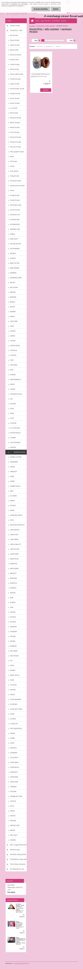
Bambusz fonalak (15, 55)
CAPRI (12, 326)
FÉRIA (12, 413)
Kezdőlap (32, 26)
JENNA (12, 510)
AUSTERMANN (15, 248)
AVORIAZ (13, 253)
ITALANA (13, 505)
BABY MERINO (14, 268)
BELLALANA (14, 287)
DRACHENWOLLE (15, 379)
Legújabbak (57, 46)
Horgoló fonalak (15, 93)
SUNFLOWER (14, 762)
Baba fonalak (14, 50)
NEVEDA (12, 593)
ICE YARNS (13, 496)
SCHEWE (13, 719)
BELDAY (12, 282)
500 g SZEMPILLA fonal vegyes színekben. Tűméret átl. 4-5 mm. (20, 925)
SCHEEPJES (13, 704)
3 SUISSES (13, 685)
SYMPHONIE (14, 777)
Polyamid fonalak (15, 137)
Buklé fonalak (14, 59)
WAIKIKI (12, 830)
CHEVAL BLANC (15, 345)
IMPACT (12, 500)
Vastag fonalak (14, 195)
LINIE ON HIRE (14, 549)
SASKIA (12, 694)
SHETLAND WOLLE (16, 728)
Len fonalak (13, 108)
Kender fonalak (15, 103)
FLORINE (13, 437)
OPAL (12, 607)
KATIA (12, 520)
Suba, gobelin (14, 171)
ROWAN (12, 670)
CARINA (12, 336)
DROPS (12, 384)
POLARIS (13, 636)
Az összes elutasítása (41, 9)
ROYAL (12, 665)
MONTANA (13, 578)
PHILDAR (13, 622)
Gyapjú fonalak (14, 84)
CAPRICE (13, 331)
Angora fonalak (15, 45)
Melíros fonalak (15, 122)
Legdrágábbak (48, 46)
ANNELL (12, 234)
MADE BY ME (14, 559)
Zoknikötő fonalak (15, 205)
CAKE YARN (13, 321)
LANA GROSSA (14, 530)
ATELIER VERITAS (15, 244)
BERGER (12, 292)
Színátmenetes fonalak (17, 185)
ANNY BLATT (14, 239)
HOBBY (12, 481)
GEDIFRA (13, 447)
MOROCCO (13, 583)
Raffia (12, 156)
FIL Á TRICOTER (15, 428)
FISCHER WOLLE (15, 433)
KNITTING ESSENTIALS (17, 525)
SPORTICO (13, 748)
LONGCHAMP (14, 554)
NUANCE (13, 602)
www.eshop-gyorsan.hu (21, 963)
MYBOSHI (13, 588)
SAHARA (13, 690)
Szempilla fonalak (15, 181)
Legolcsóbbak (40, 46)
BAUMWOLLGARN (16, 277)
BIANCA (12, 302)
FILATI (12, 418)
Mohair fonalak (15, 127)
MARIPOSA (13, 563)
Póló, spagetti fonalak (17, 151)
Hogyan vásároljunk (45, 21)
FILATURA (13, 423)
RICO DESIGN (14, 656)
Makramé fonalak (15, 118)
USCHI (12, 806)
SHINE (12, 714)
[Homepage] (32, 20)
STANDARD (13, 753)
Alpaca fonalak (14, 40)
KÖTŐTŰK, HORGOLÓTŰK (18, 854)
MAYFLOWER (14, 568)
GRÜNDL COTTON (15, 457)
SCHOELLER (14, 723)
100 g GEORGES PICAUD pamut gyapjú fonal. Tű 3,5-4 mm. (40, 75)
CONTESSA (13, 350)
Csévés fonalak (15, 64)
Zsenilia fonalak (15, 210)
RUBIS (12, 680)
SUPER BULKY (14, 767)
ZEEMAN (13, 840)
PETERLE (13, 617)
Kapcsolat (63, 21)
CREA (12, 360)
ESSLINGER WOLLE (16, 394)
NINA (11, 597)
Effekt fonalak (14, 69)
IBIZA (12, 491)
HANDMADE (14, 462)
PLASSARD (13, 631)
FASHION (13, 404)
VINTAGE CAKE (15, 825)
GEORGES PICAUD (19, 452)
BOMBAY (13, 311)
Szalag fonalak (14, 176)
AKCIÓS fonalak (15, 849)
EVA (11, 399)
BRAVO (12, 316)
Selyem (12, 166)
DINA (11, 370)
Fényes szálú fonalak (16, 74)
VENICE (12, 811)
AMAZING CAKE (15, 229)
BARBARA (13, 273)
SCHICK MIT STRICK (16, 709)
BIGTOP (12, 307)
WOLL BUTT (14, 835)
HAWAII (12, 467)
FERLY (12, 408)
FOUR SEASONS (15, 442)
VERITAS (13, 816)
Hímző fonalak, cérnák (17, 88)
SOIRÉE (12, 738)
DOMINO (13, 374)
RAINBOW (13, 646)
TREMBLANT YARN (16, 796)
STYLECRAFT (14, 757)
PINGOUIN (13, 627)
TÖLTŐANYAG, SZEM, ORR (18, 859)
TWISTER (13, 801)
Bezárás (55, 9)
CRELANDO (13, 365)
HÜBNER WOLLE (15, 486)
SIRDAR (12, 733)
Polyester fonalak (15, 142)
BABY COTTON (14, 263)
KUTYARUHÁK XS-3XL (17, 869)
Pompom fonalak (15, 147)
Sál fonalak (13, 161)
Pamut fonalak (14, 132)
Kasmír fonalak (15, 98)
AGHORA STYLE (15, 214)
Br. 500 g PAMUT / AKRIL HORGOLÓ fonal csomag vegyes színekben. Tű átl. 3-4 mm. (20, 908)
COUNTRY (13, 355)
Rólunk (37, 21)
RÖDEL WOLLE (15, 675)
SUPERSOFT (14, 772)
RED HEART (14, 651)
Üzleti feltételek (56, 21)
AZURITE (13, 258)
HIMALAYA (13, 471)
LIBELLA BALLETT (15, 544)
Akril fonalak (14, 35)
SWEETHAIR (14, 782)
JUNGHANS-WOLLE (16, 515)
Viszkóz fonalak (15, 200)
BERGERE (13, 297)
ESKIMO (12, 389)
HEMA (12, 476)
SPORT (12, 743)
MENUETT (13, 573)
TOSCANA (13, 791)
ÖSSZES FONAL (15, 25)
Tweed (12, 190)
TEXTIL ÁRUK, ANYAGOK (17, 864)
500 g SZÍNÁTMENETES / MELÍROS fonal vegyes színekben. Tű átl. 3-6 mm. (20, 941)
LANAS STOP (14, 534)
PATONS (12, 612)
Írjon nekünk (11, 892)
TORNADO (13, 786)
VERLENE (13, 820)
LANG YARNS (14, 539)
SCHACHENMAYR (15, 699)
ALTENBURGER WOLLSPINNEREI (15, 225)
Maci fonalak (14, 113)
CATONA (12, 341)
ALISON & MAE (15, 219)
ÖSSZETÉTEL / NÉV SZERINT (16, 31)
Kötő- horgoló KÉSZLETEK (18, 845)
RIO (11, 660)
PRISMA (12, 641)
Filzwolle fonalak (15, 79)
